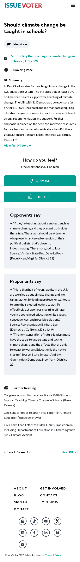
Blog (19, 495)
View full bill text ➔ (17, 145)
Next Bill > (68, 452)
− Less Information (17, 452)
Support (39, 196)
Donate (21, 509)
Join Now (49, 502)
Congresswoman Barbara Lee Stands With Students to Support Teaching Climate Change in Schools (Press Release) (39, 400)
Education (17, 44)
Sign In (20, 502)
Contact (49, 495)
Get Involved (53, 488)
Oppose (40, 181)
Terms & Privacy (53, 555)
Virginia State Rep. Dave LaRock (42, 253)
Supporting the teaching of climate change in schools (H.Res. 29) (39, 58)
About (20, 488)
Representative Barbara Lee (39, 324)
